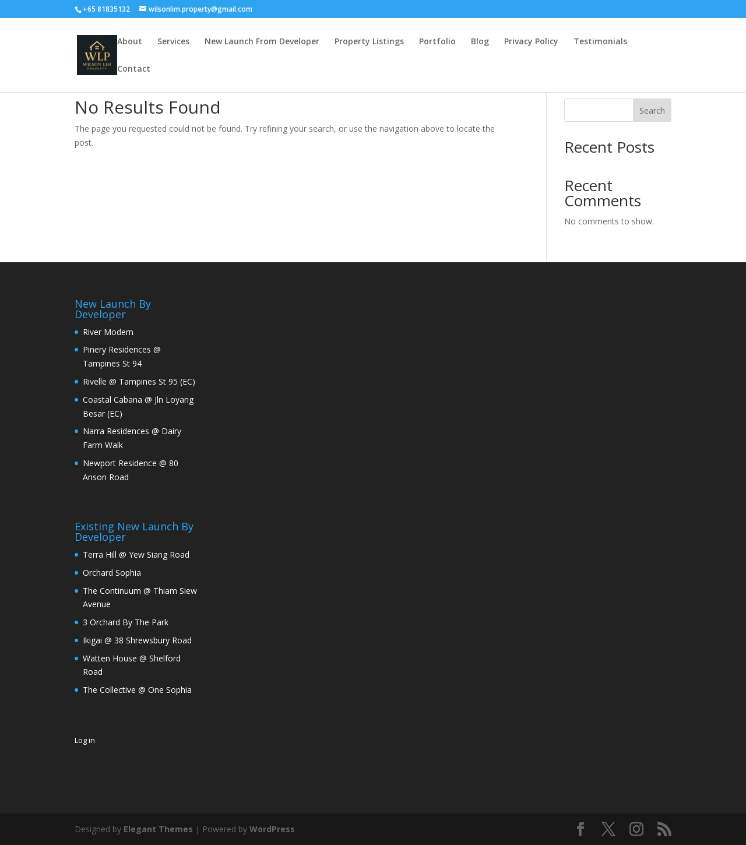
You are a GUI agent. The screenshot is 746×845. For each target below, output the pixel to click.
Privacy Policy (531, 42)
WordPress (272, 829)
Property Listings (369, 42)
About (129, 42)
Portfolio (437, 42)
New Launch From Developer (262, 42)
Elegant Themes (158, 829)
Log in (85, 740)
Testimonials (600, 42)
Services (173, 42)
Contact (133, 69)
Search (652, 110)
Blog (480, 42)
